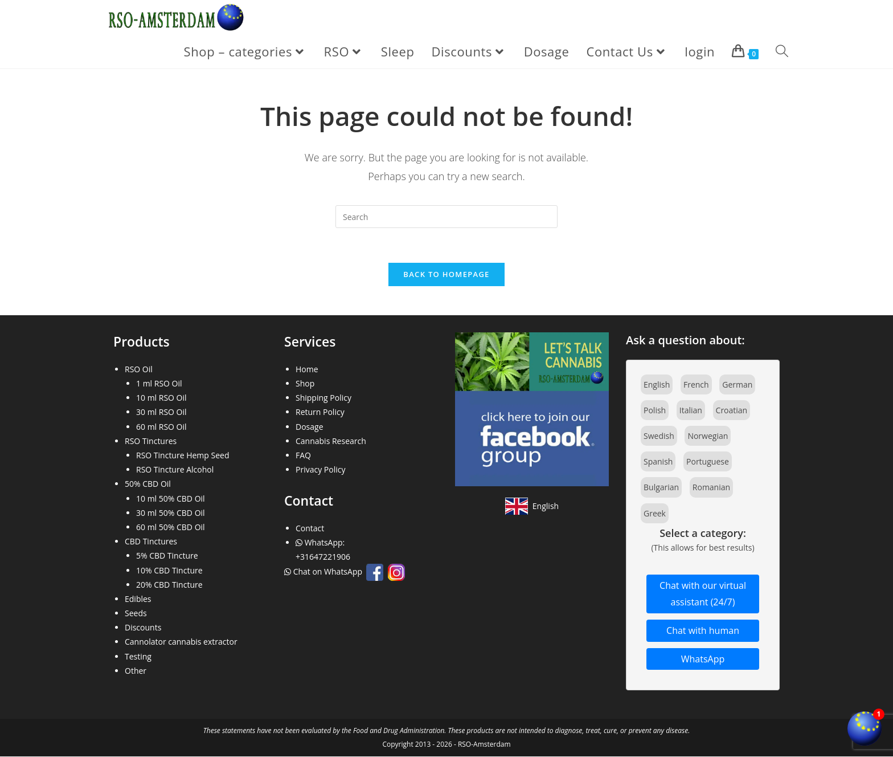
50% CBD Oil (148, 484)
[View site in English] (532, 506)
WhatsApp (703, 659)
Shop (305, 383)
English (657, 384)
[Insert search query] (446, 216)
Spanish (658, 462)
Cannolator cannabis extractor (181, 642)
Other (135, 670)
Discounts (143, 627)
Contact (310, 528)
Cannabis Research (331, 441)
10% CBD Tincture (169, 570)
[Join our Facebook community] (532, 408)
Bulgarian (661, 487)
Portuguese (707, 462)
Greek (655, 513)
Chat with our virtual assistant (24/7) (702, 594)
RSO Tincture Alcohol (175, 470)
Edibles (138, 598)
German (737, 384)
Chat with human (702, 630)
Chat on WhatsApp (324, 572)
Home (307, 369)
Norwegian (707, 436)
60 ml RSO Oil (161, 426)
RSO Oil (139, 369)
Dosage (309, 426)
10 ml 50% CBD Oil (170, 498)
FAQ (303, 455)
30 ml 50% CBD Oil (170, 512)
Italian (690, 410)
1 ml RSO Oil (159, 383)
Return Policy (320, 412)
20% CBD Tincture (169, 584)
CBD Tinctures (151, 541)
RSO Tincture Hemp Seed (183, 455)
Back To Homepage (446, 274)
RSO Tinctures (151, 441)
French (696, 384)
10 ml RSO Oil (161, 398)
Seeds (136, 613)
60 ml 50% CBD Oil (170, 527)
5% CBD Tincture (167, 556)
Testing (138, 656)
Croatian (732, 410)
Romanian (711, 487)
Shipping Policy (323, 398)
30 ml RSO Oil (161, 412)
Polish (655, 410)
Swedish (659, 436)
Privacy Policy (320, 470)
